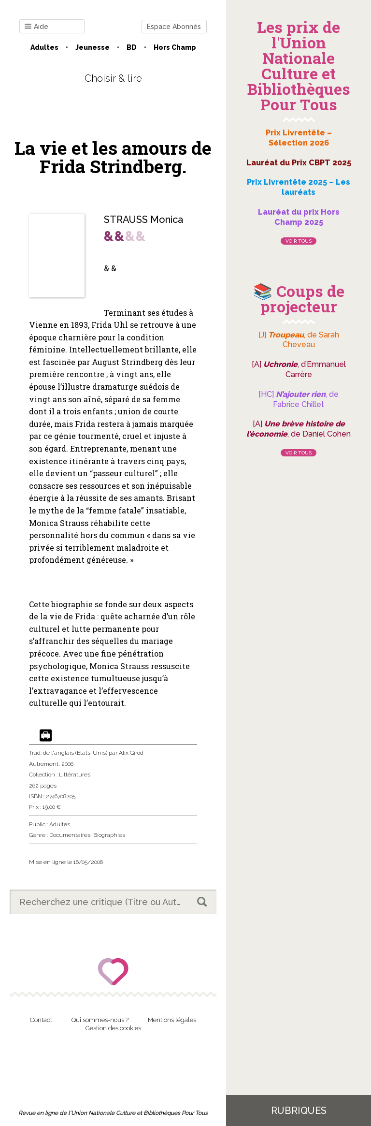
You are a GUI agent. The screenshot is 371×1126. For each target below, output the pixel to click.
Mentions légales (172, 1020)
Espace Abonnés (174, 26)
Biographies (109, 835)
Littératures (74, 774)
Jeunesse (92, 47)
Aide (36, 27)
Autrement (43, 763)
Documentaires (69, 835)
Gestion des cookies (113, 1028)
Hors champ (175, 47)
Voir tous (298, 241)
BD (132, 47)
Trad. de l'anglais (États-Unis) (68, 752)
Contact (41, 1020)
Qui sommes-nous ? (99, 1020)
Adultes (44, 47)
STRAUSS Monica (143, 219)
